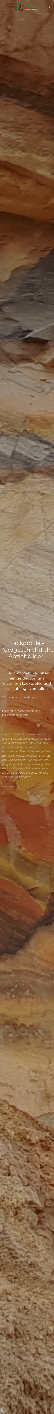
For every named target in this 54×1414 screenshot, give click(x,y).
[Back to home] (27, 7)
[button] (3, 7)
